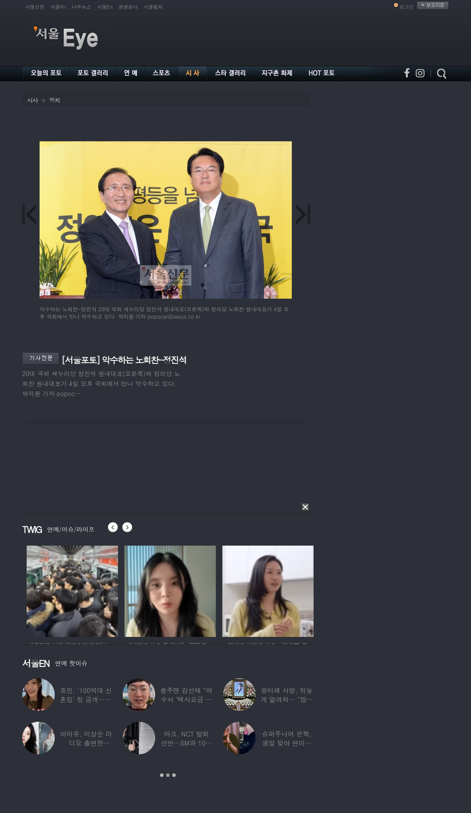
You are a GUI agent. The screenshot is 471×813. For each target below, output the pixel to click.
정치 (54, 100)
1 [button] (162, 775)
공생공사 (128, 6)
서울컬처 (153, 6)
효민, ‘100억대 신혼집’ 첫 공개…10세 (86, 699)
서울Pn (58, 6)
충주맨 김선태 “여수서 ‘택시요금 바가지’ (186, 699)
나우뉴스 (81, 6)
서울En (104, 6)
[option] (104, 590)
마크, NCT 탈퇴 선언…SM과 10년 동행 (186, 742)
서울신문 (34, 6)
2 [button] (168, 775)
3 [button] (174, 775)
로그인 (406, 6)
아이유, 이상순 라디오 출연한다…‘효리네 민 (86, 742)
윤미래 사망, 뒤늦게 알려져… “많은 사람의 (287, 699)
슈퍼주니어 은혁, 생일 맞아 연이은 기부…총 (286, 742)
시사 (32, 100)
